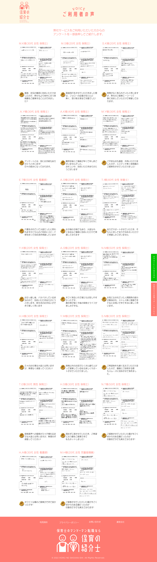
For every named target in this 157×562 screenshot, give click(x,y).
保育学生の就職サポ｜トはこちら (154, 299)
